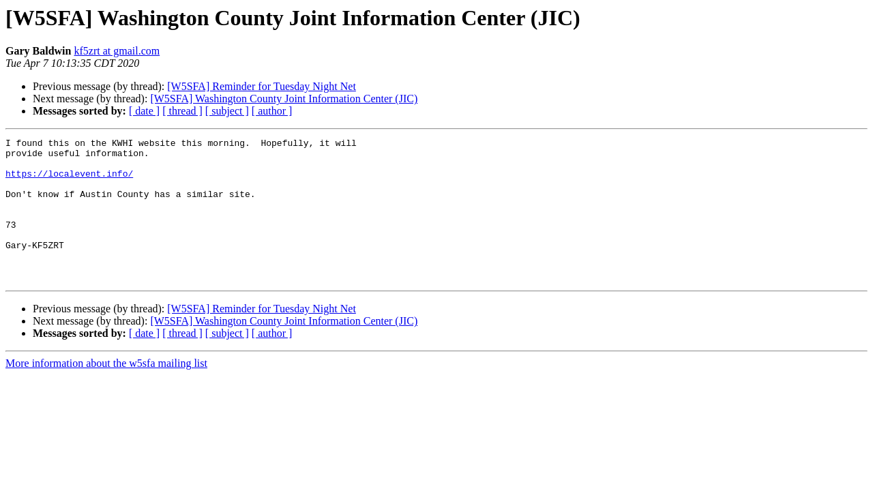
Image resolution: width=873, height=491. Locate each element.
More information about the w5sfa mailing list (106, 392)
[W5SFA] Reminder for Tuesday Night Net (261, 86)
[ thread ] (182, 111)
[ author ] (272, 111)
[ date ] (144, 111)
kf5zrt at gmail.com (117, 51)
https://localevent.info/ (69, 181)
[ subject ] (227, 111)
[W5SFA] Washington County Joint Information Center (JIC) (283, 98)
